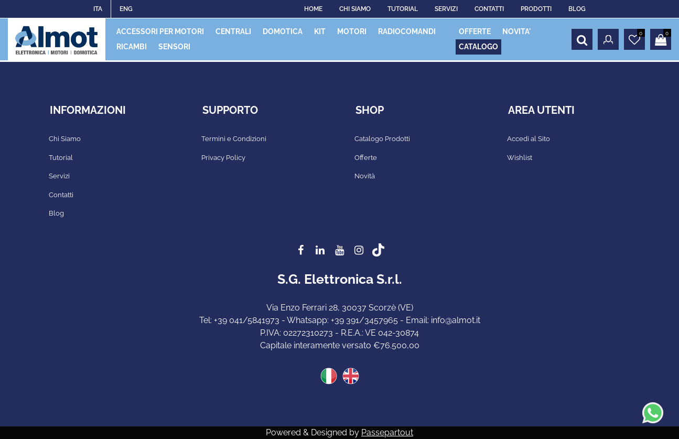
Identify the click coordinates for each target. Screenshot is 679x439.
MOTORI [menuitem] (352, 31)
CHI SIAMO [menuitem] (355, 9)
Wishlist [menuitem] (519, 158)
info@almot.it (455, 320)
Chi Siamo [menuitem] (65, 139)
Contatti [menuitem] (61, 195)
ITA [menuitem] (97, 9)
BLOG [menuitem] (577, 9)
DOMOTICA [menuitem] (283, 31)
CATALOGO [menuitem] (478, 46)
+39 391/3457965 (364, 320)
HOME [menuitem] (313, 9)
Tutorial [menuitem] (61, 158)
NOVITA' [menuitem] (516, 31)
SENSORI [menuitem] (174, 46)
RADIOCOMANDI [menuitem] (407, 31)
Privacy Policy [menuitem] (223, 158)
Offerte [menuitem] (365, 158)
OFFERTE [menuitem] (475, 31)
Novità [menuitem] (364, 176)
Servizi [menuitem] (59, 176)
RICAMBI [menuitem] (131, 46)
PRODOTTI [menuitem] (536, 9)
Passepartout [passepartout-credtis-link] (387, 432)
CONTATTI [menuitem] (489, 9)
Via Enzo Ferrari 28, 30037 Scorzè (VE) (339, 308)
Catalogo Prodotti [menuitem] (382, 139)
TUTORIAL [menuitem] (402, 9)
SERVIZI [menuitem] (446, 9)
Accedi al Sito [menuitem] (528, 139)
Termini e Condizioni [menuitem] (233, 139)
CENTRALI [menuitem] (233, 31)
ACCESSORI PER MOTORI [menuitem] (160, 31)
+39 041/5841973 (246, 320)
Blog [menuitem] (56, 213)
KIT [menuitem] (320, 31)
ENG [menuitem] (126, 9)
